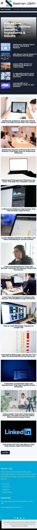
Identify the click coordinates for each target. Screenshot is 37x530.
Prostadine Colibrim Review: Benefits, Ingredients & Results (17, 29)
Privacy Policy (7, 492)
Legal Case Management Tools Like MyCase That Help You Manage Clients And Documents (18, 268)
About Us (5, 484)
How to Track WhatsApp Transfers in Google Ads (18, 326)
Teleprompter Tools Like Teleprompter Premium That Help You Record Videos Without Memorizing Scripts (18, 415)
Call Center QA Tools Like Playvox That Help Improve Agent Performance (18, 445)
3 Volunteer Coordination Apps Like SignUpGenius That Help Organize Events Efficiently (18, 385)
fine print (6, 524)
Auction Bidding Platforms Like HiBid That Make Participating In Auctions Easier (18, 238)
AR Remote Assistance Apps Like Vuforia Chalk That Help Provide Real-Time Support (18, 121)
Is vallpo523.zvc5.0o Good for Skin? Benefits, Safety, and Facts (23, 75)
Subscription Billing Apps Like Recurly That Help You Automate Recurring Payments (18, 355)
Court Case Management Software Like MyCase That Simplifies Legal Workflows (18, 297)
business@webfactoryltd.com (11, 507)
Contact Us (6, 487)
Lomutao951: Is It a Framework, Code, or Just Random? (23, 84)
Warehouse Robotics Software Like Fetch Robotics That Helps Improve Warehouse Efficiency (18, 151)
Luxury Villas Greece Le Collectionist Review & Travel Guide (22, 65)
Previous (5, 452)
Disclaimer (6, 489)
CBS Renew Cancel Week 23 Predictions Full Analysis (24, 55)
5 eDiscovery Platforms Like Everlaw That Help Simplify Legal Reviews (18, 209)
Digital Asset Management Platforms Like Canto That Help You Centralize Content (18, 181)
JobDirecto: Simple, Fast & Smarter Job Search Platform (23, 46)
